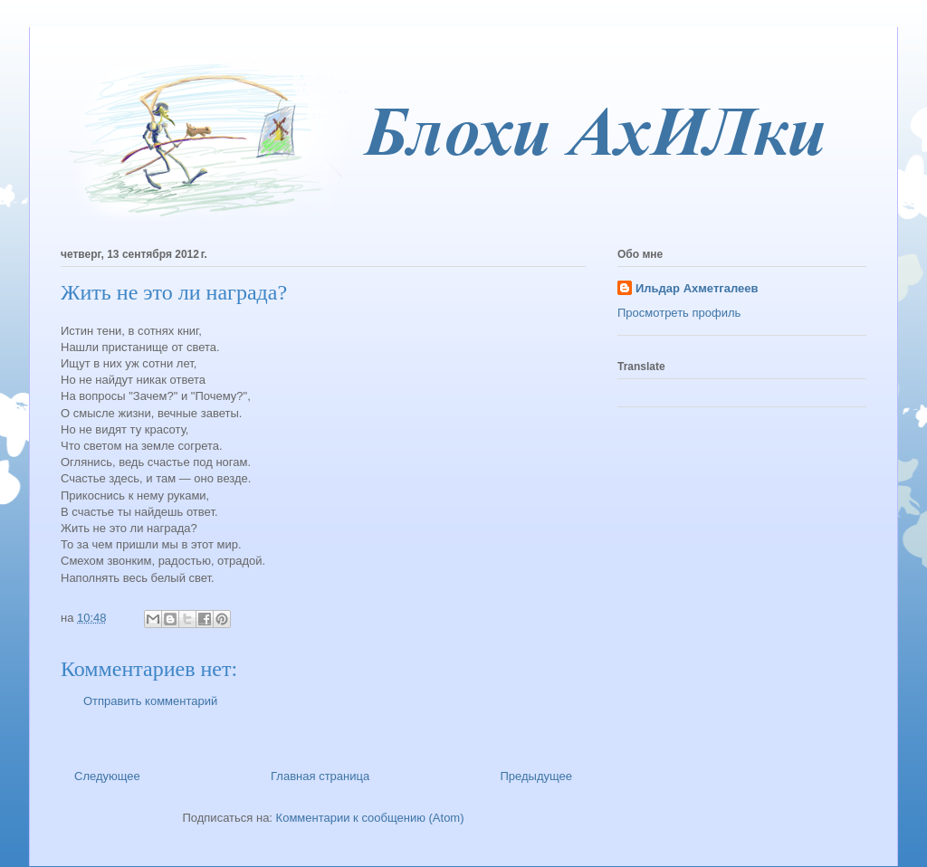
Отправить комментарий (150, 701)
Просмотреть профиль (679, 312)
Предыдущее (536, 776)
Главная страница (320, 776)
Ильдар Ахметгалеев (697, 288)
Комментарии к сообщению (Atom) (370, 817)
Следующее (107, 776)
